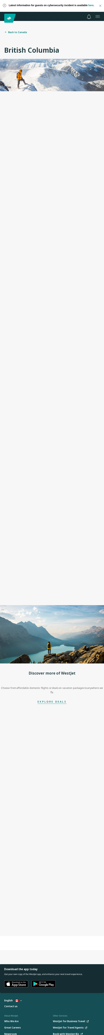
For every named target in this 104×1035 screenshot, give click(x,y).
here (91, 5)
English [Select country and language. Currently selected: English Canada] (13, 1000)
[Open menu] (98, 16)
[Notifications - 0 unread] (89, 17)
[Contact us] (10, 1006)
